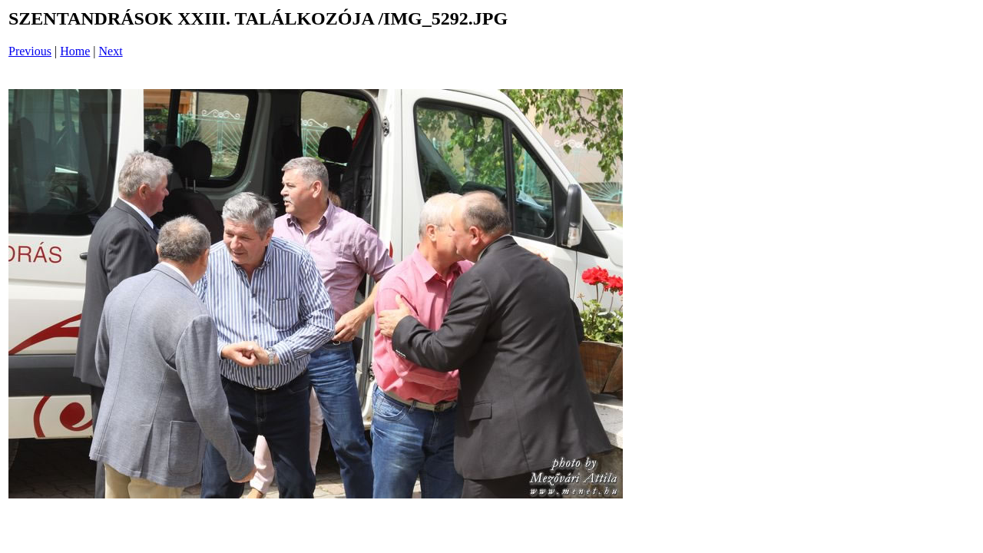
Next (111, 51)
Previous (29, 51)
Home (75, 51)
